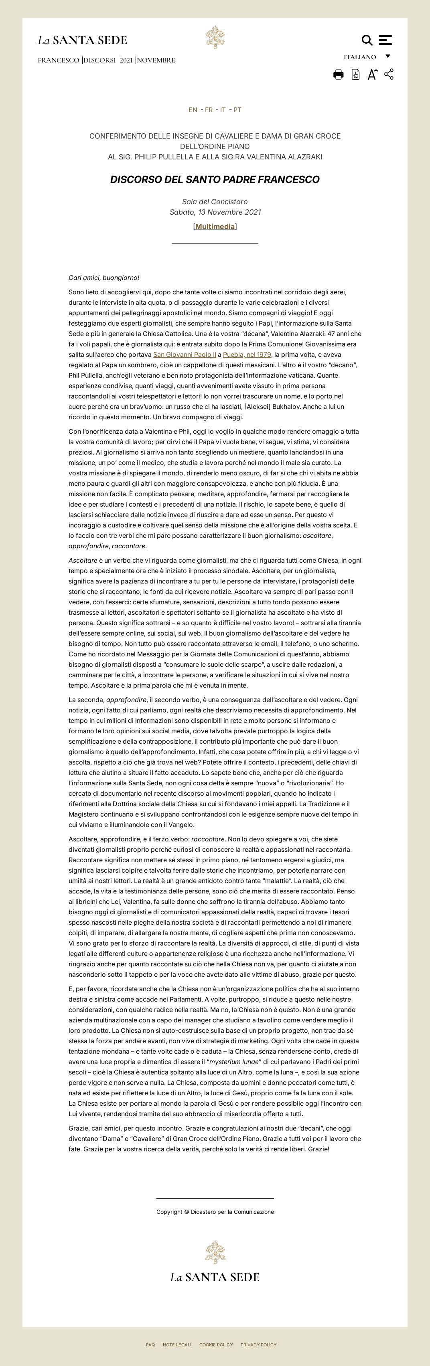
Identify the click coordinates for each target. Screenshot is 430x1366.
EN (193, 110)
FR (209, 110)
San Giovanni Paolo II (184, 354)
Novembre (156, 60)
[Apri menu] (384, 40)
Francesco (59, 60)
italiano (361, 59)
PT (237, 110)
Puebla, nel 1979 (247, 354)
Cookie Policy (216, 1345)
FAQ (150, 1345)
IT (223, 110)
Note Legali (177, 1345)
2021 (127, 60)
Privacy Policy (258, 1345)
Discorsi (100, 60)
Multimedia (215, 226)
